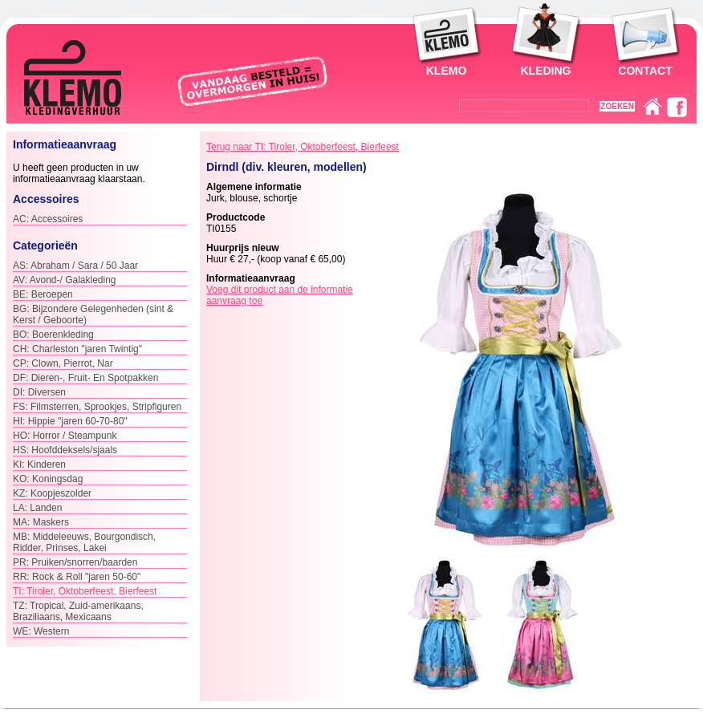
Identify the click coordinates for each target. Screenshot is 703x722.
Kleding (546, 70)
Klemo (446, 70)
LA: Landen (37, 507)
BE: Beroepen (43, 294)
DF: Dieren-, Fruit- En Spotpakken (85, 377)
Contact (645, 70)
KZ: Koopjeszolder (52, 493)
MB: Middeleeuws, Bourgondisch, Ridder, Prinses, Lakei (84, 542)
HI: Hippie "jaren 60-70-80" (70, 421)
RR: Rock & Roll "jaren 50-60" (76, 576)
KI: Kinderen (39, 464)
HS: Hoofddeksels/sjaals (65, 450)
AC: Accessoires (48, 219)
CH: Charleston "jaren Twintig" (77, 349)
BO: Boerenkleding (53, 334)
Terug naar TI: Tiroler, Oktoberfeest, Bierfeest (302, 146)
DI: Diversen (39, 392)
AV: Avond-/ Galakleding (64, 280)
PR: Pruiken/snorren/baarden (75, 562)
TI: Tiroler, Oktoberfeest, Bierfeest (84, 591)
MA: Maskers (41, 522)
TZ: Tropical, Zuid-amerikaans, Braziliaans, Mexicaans (78, 611)
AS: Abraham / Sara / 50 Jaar (75, 265)
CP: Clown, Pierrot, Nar (63, 363)
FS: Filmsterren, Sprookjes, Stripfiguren (97, 406)
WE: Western (41, 631)
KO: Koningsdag (48, 479)
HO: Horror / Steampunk (64, 435)
